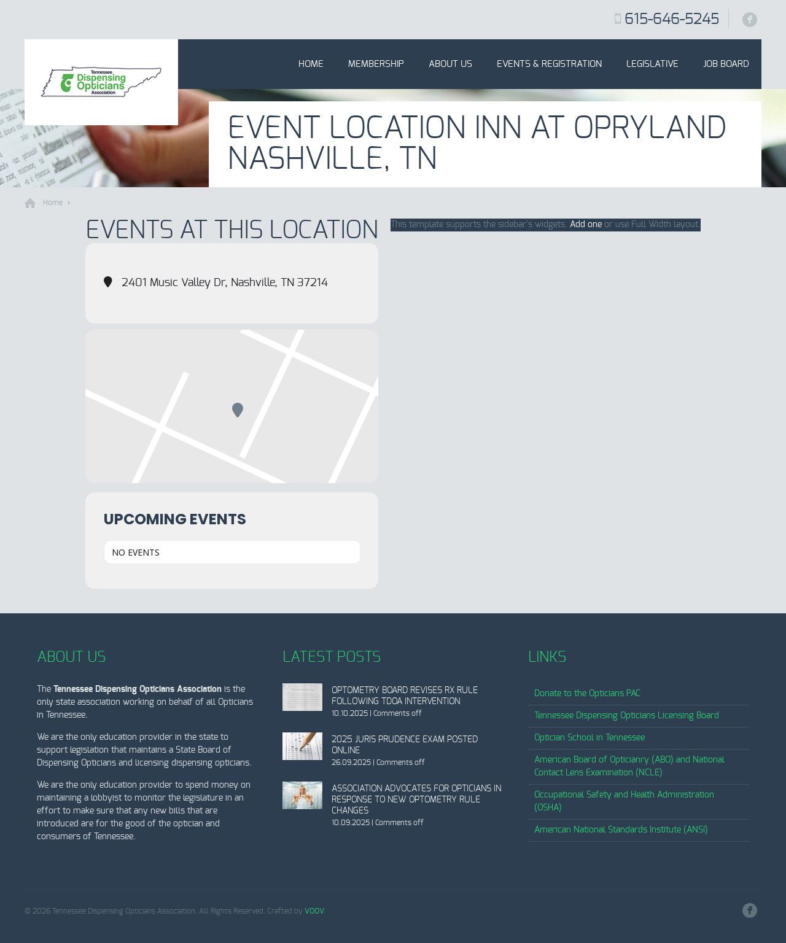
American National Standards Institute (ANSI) (621, 830)
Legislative (652, 64)
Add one (586, 224)
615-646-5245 (672, 19)
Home (311, 64)
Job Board (726, 64)
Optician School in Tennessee (589, 738)
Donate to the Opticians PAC (587, 693)
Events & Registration (549, 64)
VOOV (314, 911)
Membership (376, 64)
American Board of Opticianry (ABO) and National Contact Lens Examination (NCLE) (629, 766)
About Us (450, 64)
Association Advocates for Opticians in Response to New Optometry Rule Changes (416, 800)
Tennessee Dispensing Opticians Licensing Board (626, 716)
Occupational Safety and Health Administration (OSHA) (624, 801)
